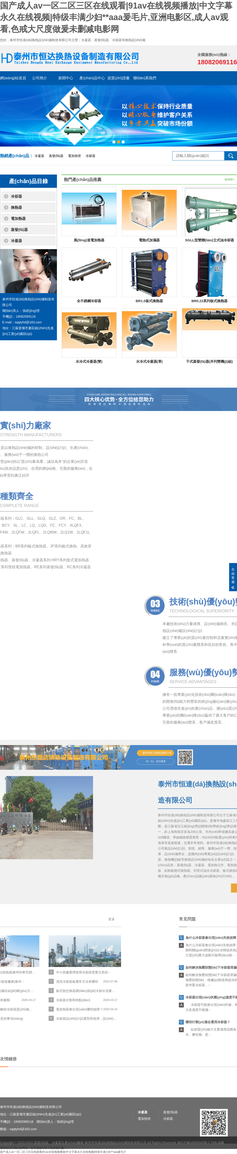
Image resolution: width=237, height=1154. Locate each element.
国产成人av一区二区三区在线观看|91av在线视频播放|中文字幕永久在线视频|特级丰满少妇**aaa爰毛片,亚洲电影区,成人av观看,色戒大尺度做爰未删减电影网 (116, 17)
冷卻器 (90, 156)
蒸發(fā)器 (56, 156)
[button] (113, 142)
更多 (14, 919)
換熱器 (16, 207)
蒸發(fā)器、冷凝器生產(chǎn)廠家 (59, 1150)
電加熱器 (18, 219)
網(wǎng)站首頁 (13, 78)
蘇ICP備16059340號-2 (194, 1150)
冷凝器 (39, 156)
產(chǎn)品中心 (92, 78)
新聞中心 (65, 78)
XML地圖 (217, 1150)
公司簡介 (39, 78)
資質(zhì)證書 (118, 78)
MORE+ (230, 179)
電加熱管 (74, 156)
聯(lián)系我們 (144, 78)
